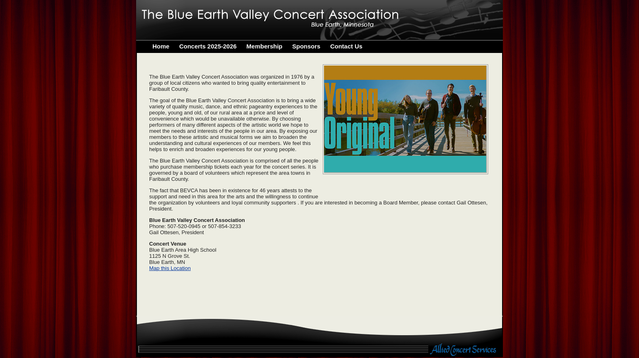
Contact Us (346, 46)
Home (161, 46)
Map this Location (170, 268)
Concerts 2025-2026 (208, 46)
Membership (264, 46)
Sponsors (306, 46)
